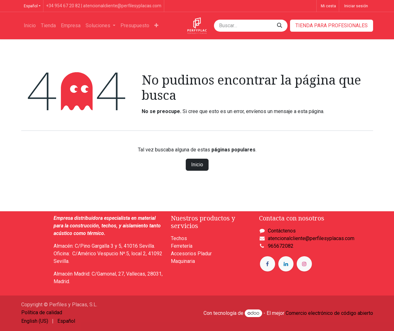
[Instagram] (304, 263)
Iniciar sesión (356, 6)
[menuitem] (29, 25)
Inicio (197, 165)
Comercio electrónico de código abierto (329, 313)
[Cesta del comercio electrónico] (328, 6)
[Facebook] (267, 263)
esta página (310, 111)
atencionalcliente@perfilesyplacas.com (311, 238)
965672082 (281, 246)
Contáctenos (282, 231)
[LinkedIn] (286, 263)
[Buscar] (279, 26)
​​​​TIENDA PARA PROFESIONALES (331, 25)
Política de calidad (41, 312)
